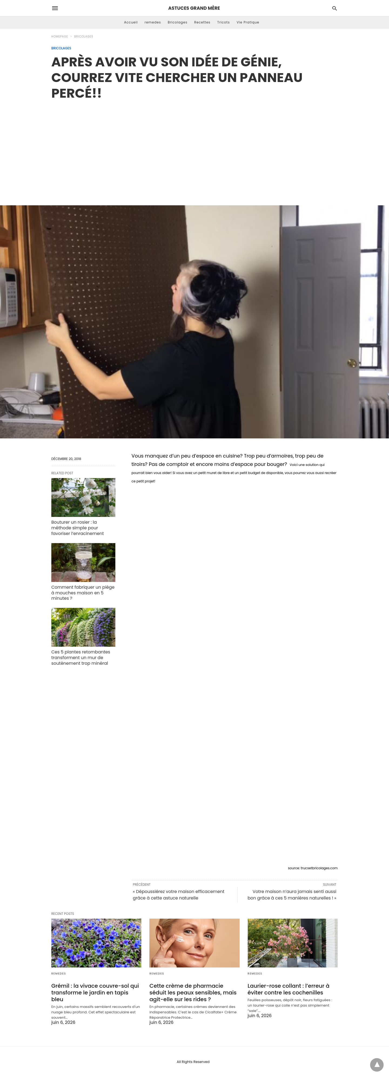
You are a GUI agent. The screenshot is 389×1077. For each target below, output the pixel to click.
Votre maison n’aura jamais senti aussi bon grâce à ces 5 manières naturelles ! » (292, 894)
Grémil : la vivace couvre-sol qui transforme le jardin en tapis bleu (95, 992)
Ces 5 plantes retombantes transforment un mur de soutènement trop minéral (80, 657)
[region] (194, 147)
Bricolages (177, 22)
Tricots (223, 22)
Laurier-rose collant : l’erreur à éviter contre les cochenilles (289, 989)
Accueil (131, 22)
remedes (153, 22)
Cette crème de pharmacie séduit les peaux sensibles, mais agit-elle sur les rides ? (192, 992)
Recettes (202, 22)
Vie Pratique (248, 22)
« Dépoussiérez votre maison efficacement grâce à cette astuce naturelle (178, 894)
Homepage (59, 37)
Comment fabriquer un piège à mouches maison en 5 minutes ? (83, 593)
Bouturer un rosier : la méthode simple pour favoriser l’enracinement (77, 528)
